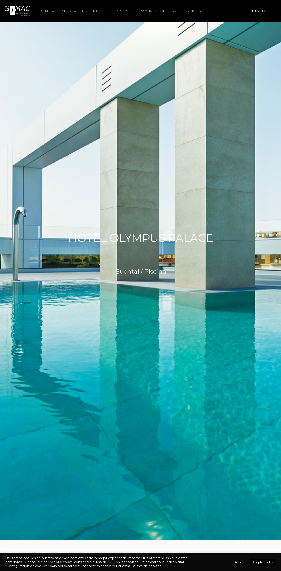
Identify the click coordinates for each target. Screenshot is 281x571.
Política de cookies (146, 566)
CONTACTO (257, 11)
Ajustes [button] (240, 562)
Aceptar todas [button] (262, 562)
